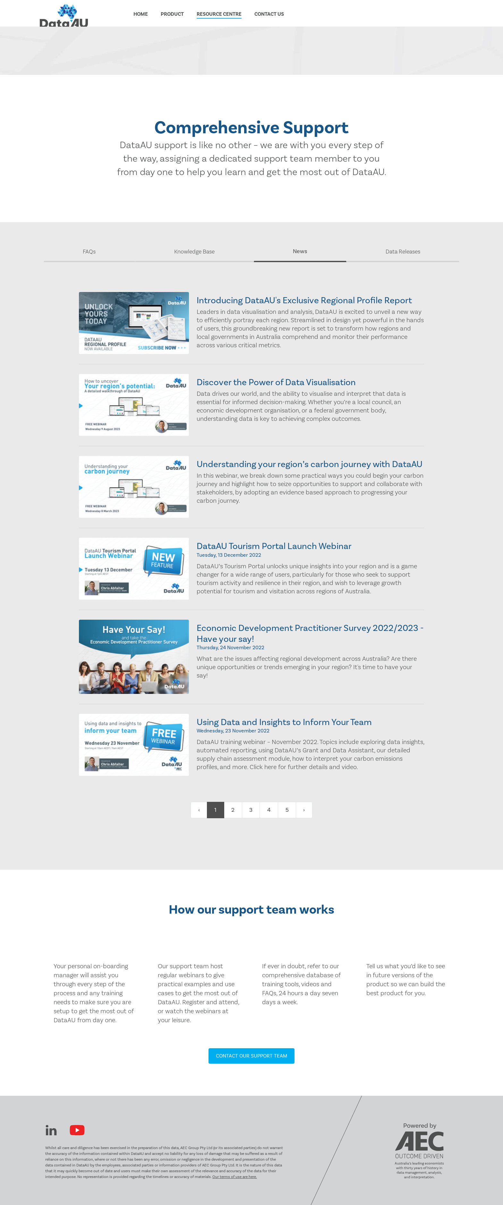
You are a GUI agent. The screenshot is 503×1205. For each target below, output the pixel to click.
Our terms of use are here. (234, 1176)
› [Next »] (304, 810)
